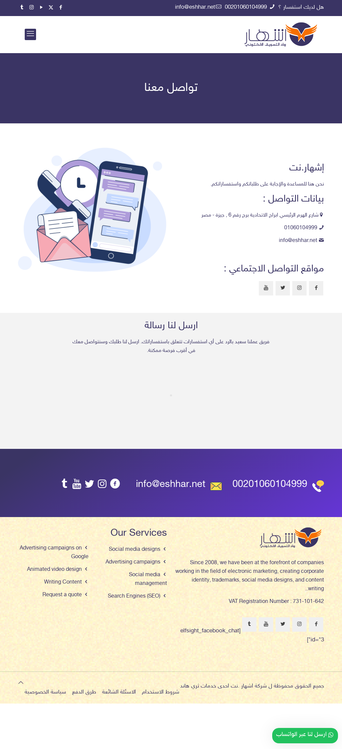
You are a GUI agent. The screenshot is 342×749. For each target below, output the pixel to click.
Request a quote (62, 595)
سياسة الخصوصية (45, 692)
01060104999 (300, 228)
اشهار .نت (242, 686)
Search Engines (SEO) (134, 596)
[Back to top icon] (21, 683)
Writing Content (63, 582)
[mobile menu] (30, 34)
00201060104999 (269, 485)
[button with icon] (316, 288)
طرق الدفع (84, 692)
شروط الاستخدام (160, 692)
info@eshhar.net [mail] (195, 7)
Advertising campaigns (133, 562)
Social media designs (134, 549)
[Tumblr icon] (21, 8)
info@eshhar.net (298, 241)
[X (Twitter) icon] (50, 8)
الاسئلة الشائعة (119, 692)
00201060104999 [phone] (247, 7)
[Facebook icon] (60, 8)
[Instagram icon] (31, 8)
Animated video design (54, 570)
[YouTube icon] (41, 8)
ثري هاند (189, 686)
